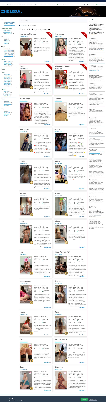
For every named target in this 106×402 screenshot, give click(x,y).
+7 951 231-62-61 (23, 369)
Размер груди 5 (7, 80)
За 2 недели (6, 41)
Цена (3, 46)
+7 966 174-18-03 (23, 131)
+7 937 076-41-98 (58, 254)
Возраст (4, 89)
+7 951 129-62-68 (58, 283)
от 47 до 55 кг (7, 112)
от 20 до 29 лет (6, 92)
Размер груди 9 (7, 85)
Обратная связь (51, 4)
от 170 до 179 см (7, 104)
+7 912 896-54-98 (23, 223)
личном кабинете (92, 34)
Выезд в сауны (7, 63)
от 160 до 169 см (7, 102)
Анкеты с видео (6, 32)
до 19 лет (5, 91)
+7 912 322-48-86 (58, 68)
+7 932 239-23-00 (58, 131)
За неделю (6, 40)
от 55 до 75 (6, 114)
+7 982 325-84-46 (24, 68)
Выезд (3, 59)
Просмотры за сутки (8, 23)
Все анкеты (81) (24, 20)
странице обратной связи (94, 70)
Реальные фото (6, 30)
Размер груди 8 (7, 84)
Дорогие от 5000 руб (8, 56)
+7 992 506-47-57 (58, 101)
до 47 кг (5, 111)
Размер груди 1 (7, 74)
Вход (84, 4)
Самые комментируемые (9, 25)
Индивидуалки (9, 4)
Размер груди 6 (7, 81)
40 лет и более (6, 95)
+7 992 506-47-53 (58, 195)
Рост (3, 99)
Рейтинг (4, 20)
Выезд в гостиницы (8, 64)
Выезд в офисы (7, 65)
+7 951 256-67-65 (58, 163)
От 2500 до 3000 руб (8, 51)
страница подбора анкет (97, 56)
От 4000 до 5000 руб (8, 54)
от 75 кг (5, 115)
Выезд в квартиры (8, 61)
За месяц (6, 43)
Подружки (36, 4)
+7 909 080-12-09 (23, 314)
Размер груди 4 (7, 78)
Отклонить (93, 399)
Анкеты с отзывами (7, 33)
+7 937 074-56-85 (23, 163)
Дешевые (6, 48)
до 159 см (6, 101)
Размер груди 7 (7, 83)
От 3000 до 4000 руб (8, 53)
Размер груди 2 (7, 75)
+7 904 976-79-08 (58, 369)
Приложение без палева (63, 4)
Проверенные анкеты (7, 28)
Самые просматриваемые (9, 22)
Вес (3, 108)
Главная (2, 4)
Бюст (3, 72)
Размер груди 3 (7, 77)
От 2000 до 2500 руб (8, 50)
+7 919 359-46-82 (58, 342)
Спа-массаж (29, 4)
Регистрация (91, 4)
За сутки (6, 39)
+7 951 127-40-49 (23, 101)
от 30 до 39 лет (6, 94)
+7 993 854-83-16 (58, 223)
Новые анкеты (5, 36)
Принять (84, 399)
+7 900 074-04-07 (58, 36)
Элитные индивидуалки (20, 4)
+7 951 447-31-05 (23, 342)
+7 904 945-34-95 (24, 36)
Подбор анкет (43, 4)
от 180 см (6, 105)
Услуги (3, 69)
